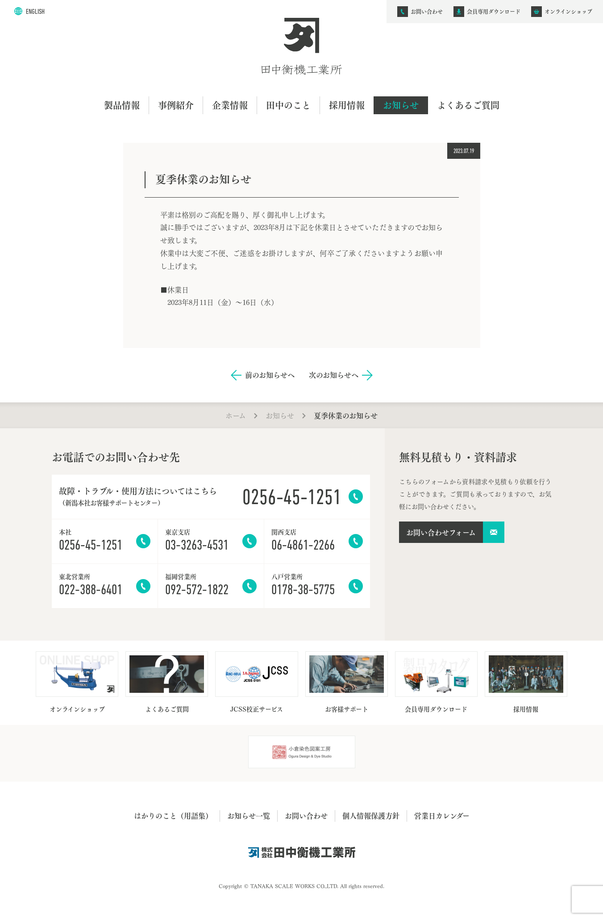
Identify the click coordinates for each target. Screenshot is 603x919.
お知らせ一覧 (248, 815)
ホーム (235, 415)
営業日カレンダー (442, 815)
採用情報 (347, 105)
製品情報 (122, 105)
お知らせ (401, 105)
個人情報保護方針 (370, 815)
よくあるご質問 (468, 105)
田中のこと (288, 105)
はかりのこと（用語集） (173, 815)
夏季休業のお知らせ (346, 415)
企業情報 (230, 105)
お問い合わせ (306, 815)
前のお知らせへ (270, 375)
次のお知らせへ (333, 375)
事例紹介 (176, 105)
